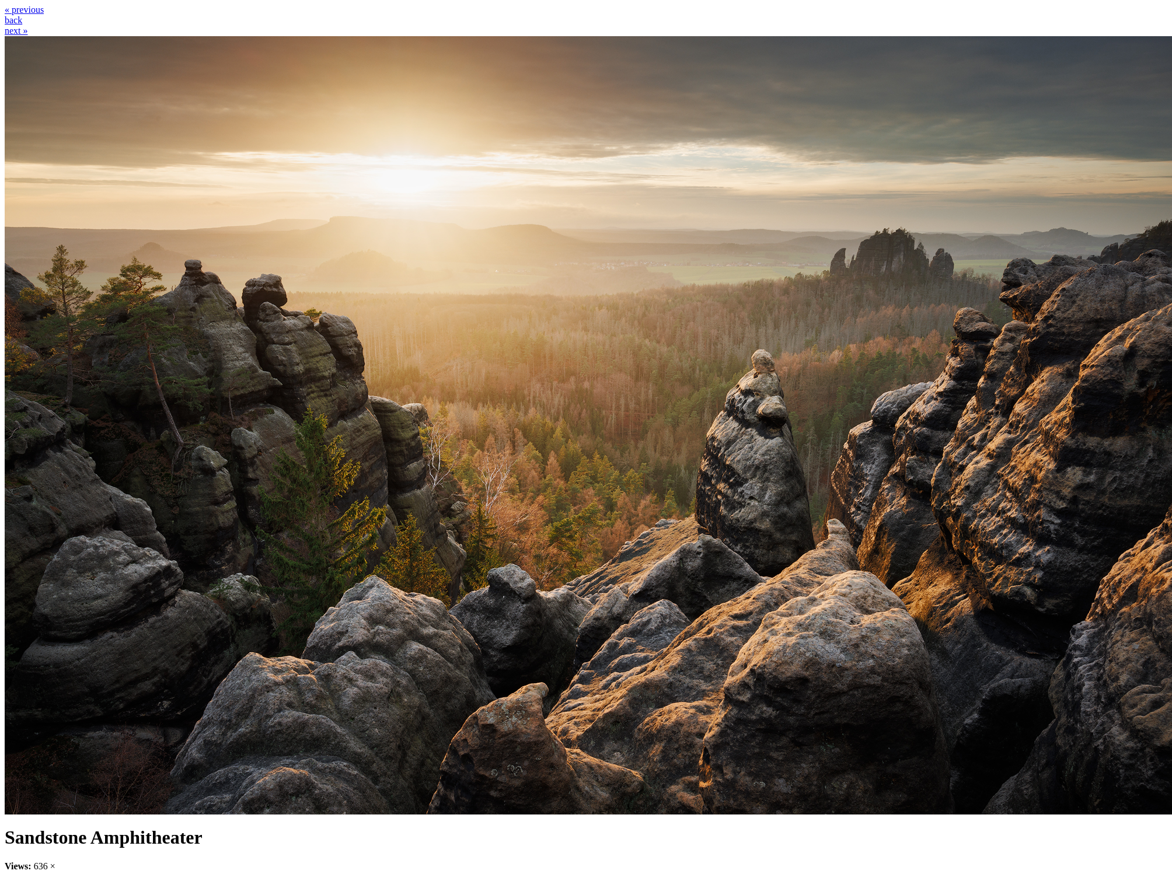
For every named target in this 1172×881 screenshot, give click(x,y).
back (13, 20)
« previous (24, 10)
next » (16, 31)
